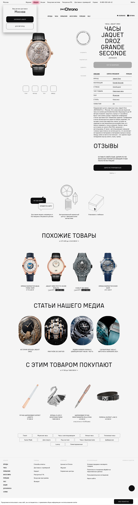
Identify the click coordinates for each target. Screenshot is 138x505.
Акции (43, 2)
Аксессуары (73, 16)
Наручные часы (118, 91)
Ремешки (82, 16)
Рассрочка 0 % (39, 474)
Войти (133, 2)
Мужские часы (42, 435)
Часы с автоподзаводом (66, 435)
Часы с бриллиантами (87, 440)
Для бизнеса (7, 488)
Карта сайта (91, 478)
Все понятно (123, 502)
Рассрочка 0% (67, 2)
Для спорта (46, 440)
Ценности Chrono (66, 464)
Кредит (36, 471)
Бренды (50, 16)
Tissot (25, 435)
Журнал (28, 2)
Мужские (116, 95)
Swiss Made (28, 440)
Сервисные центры (67, 471)
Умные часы (89, 435)
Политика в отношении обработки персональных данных (99, 470)
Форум (35, 2)
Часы (56, 16)
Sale (89, 16)
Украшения (63, 16)
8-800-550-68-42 (106, 2)
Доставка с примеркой (82, 2)
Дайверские (109, 440)
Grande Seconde (118, 83)
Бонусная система (53, 2)
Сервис (95, 2)
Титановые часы (109, 435)
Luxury (57, 444)
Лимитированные (76, 444)
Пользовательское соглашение (97, 475)
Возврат (37, 481)
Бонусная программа (41, 478)
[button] (6, 2)
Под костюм (65, 440)
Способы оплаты (39, 464)
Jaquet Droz (117, 78)
